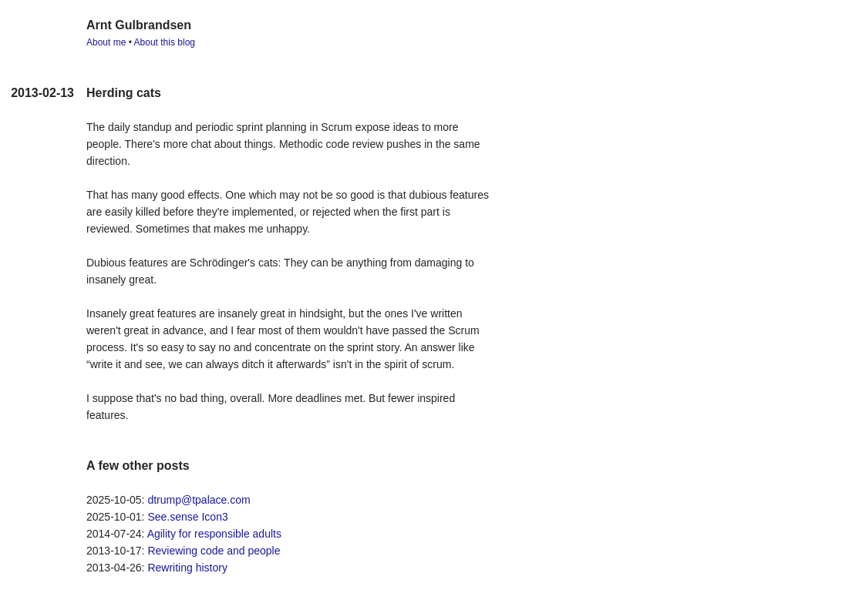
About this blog (164, 42)
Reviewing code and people (213, 550)
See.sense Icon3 (187, 517)
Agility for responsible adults (214, 534)
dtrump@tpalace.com (198, 500)
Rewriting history (187, 567)
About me (106, 42)
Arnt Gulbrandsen (138, 25)
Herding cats (123, 92)
